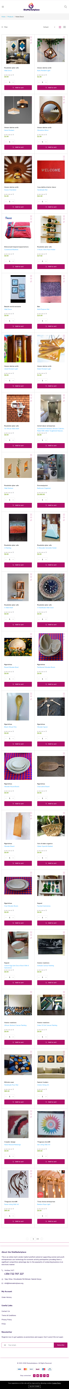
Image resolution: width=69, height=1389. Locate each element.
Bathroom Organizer (44, 488)
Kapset (39, 903)
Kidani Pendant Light (44, 369)
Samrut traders (42, 1082)
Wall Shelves (8, 488)
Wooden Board (9, 846)
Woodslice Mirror (43, 130)
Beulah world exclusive (12, 307)
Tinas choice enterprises (46, 1202)
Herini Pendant (9, 130)
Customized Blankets (11, 250)
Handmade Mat (42, 190)
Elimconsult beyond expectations (16, 247)
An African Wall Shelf (11, 429)
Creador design (9, 1142)
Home (3, 17)
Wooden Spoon (42, 727)
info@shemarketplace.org (14, 1283)
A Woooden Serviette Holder (47, 548)
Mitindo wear (9, 1082)
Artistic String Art (43, 1085)
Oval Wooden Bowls (11, 906)
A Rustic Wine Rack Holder (46, 250)
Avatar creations (43, 963)
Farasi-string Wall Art (11, 1204)
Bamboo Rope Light (43, 1204)
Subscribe (60, 1345)
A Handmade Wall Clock (45, 608)
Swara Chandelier (10, 190)
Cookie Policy (56, 1383)
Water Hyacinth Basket (45, 846)
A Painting (7, 548)
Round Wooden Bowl (11, 667)
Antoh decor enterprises (46, 426)
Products (10, 17)
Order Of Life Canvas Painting (47, 1025)
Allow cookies (34, 1386)
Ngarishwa (8, 665)
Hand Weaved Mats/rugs (12, 1145)
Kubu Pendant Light (43, 71)
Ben (38, 307)
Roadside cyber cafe (11, 68)
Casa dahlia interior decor (46, 187)
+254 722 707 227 (14, 1273)
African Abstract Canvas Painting (15, 1025)
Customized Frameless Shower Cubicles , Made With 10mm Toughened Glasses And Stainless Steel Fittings (51, 431)
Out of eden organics (45, 844)
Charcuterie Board (43, 787)
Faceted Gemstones (44, 906)
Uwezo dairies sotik (44, 68)
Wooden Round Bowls (11, 787)
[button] (49, 27)
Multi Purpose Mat (43, 309)
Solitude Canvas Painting (45, 966)
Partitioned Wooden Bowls (46, 667)
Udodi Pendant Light (11, 369)
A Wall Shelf (8, 608)
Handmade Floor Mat (11, 1085)
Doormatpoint (42, 486)
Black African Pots (10, 727)
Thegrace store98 (43, 1142)
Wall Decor (8, 71)
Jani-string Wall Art (43, 1145)
